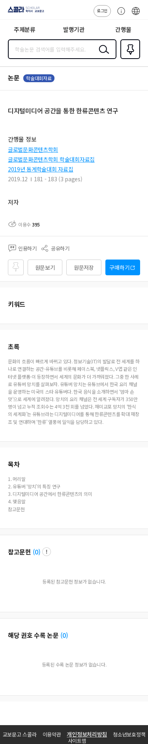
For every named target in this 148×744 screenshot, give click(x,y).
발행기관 (74, 29)
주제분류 (25, 29)
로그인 (102, 10)
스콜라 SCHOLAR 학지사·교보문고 (24, 12)
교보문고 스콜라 (20, 734)
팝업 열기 (46, 551)
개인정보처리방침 (87, 734)
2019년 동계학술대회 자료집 (40, 169)
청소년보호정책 (129, 734)
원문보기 (45, 267)
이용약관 (52, 734)
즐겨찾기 (128, 58)
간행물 (123, 29)
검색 (102, 55)
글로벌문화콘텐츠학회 (33, 149)
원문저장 (84, 267)
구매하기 (119, 267)
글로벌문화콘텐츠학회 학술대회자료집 (51, 159)
